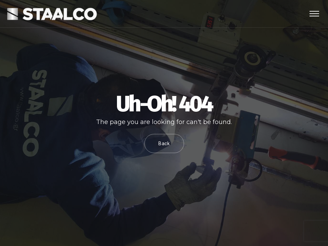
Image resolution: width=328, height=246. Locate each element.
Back (164, 143)
